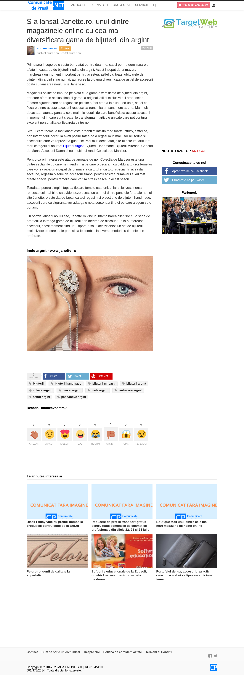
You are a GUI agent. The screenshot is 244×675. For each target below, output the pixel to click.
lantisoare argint (128, 390)
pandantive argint (71, 397)
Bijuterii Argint (73, 146)
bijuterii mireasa (101, 383)
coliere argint (40, 390)
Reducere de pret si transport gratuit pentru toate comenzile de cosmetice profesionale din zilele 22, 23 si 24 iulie (120, 525)
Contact (32, 652)
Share (53, 376)
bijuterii (36, 383)
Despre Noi (91, 652)
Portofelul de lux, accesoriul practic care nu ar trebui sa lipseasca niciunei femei (184, 575)
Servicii (141, 4)
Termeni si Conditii (159, 652)
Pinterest (103, 376)
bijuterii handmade (66, 383)
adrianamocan (47, 48)
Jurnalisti (99, 4)
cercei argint (70, 390)
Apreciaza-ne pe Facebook (190, 171)
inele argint (97, 390)
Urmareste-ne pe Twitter (188, 180)
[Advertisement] (189, 88)
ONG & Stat (121, 4)
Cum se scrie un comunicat (60, 652)
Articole (78, 4)
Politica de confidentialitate (122, 652)
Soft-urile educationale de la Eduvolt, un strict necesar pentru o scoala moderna (119, 575)
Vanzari (147, 48)
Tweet (77, 376)
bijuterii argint (134, 383)
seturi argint (39, 397)
